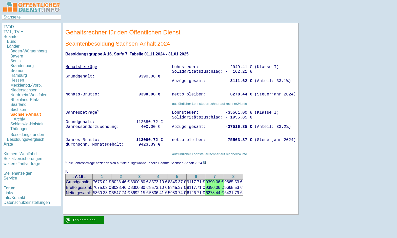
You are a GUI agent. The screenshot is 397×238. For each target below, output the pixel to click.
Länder (13, 46)
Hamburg (18, 75)
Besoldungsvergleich (25, 139)
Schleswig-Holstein (27, 124)
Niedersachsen (23, 90)
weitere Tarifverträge (22, 164)
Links (8, 193)
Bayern (16, 56)
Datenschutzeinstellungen (27, 202)
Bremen (17, 70)
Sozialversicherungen (23, 158)
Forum (9, 188)
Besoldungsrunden (27, 134)
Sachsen (18, 109)
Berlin (15, 61)
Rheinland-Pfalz (24, 99)
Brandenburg (22, 66)
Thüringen (19, 129)
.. (73, 177)
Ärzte (8, 144)
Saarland (18, 104)
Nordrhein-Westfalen (28, 95)
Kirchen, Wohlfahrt (20, 154)
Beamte (10, 36)
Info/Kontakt (14, 197)
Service (10, 178)
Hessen (17, 80)
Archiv (19, 119)
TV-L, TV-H (14, 32)
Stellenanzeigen (18, 173)
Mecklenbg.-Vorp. (26, 85)
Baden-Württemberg (28, 51)
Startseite (12, 17)
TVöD (9, 27)
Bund (11, 41)
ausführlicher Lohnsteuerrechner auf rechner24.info (209, 104)
